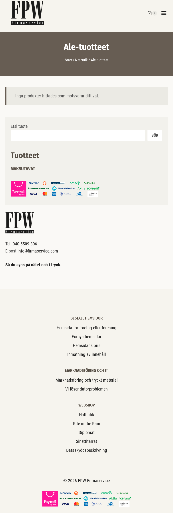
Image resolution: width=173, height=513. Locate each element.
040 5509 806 (25, 244)
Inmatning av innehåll (86, 354)
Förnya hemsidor (86, 336)
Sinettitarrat (86, 441)
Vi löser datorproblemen (86, 389)
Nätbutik (86, 414)
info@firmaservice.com (38, 251)
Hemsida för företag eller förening (86, 327)
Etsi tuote (19, 126)
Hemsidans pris (86, 345)
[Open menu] (166, 13)
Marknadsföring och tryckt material (87, 380)
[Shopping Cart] (152, 13)
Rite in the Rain (86, 423)
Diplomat (87, 432)
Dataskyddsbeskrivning (86, 450)
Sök (154, 135)
